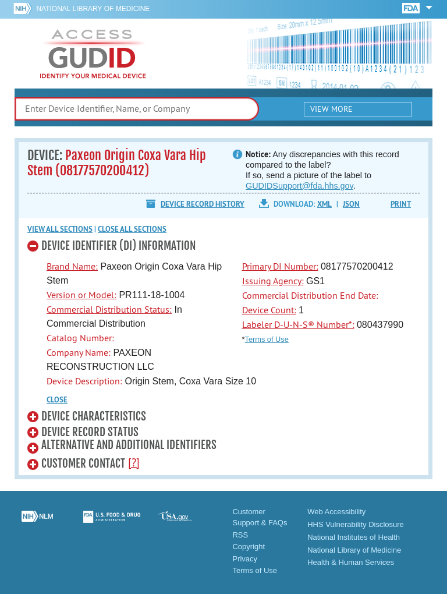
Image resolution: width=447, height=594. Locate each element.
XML (324, 204)
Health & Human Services (350, 562)
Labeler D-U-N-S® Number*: (298, 324)
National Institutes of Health (353, 537)
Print (401, 204)
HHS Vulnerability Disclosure (355, 524)
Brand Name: (72, 266)
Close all (132, 229)
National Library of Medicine (93, 9)
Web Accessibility (336, 511)
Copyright (248, 546)
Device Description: (84, 381)
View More (331, 109)
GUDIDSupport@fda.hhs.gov (299, 185)
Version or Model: (81, 294)
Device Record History (202, 204)
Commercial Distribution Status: (109, 309)
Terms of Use (266, 339)
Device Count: (269, 310)
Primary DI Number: (280, 266)
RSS (240, 535)
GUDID (93, 54)
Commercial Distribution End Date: (310, 295)
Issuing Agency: (273, 281)
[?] (134, 462)
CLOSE (57, 400)
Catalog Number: (80, 338)
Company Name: (79, 352)
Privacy (244, 558)
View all (60, 229)
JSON (351, 204)
